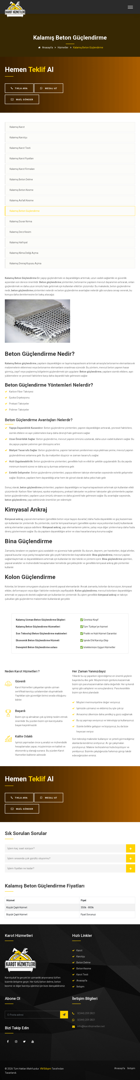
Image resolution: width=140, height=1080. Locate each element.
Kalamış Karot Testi (20, 148)
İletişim (80, 986)
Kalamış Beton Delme (21, 179)
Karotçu (80, 956)
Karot (79, 950)
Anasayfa (45, 47)
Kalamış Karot (17, 127)
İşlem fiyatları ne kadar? (20, 868)
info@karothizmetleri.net (91, 1026)
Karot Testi (82, 974)
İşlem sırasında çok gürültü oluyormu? (28, 858)
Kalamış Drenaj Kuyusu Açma (25, 263)
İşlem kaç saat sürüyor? (21, 848)
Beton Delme (83, 962)
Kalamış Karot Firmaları (22, 169)
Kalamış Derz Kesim (20, 232)
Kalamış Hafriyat (19, 242)
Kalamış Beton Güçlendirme (25, 211)
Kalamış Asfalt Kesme (22, 200)
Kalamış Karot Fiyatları (22, 158)
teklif (36, 70)
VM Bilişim (45, 1068)
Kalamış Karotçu (18, 137)
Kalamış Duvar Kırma (21, 221)
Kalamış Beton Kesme (21, 190)
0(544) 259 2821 (86, 1013)
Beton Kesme (83, 968)
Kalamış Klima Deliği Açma (24, 253)
